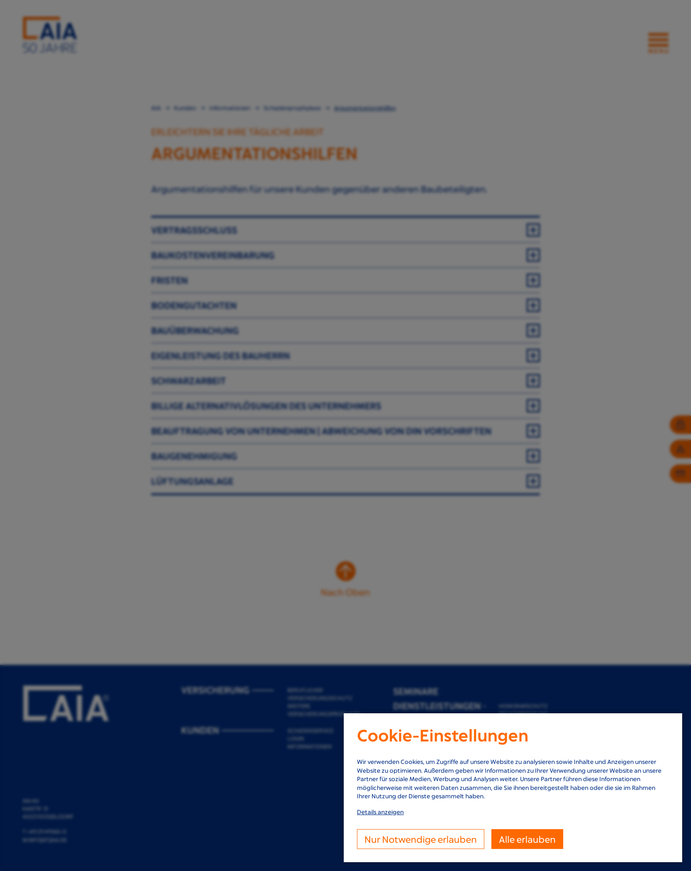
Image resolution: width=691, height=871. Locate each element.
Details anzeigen (380, 812)
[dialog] (513, 787)
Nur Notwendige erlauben (420, 839)
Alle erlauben (527, 839)
